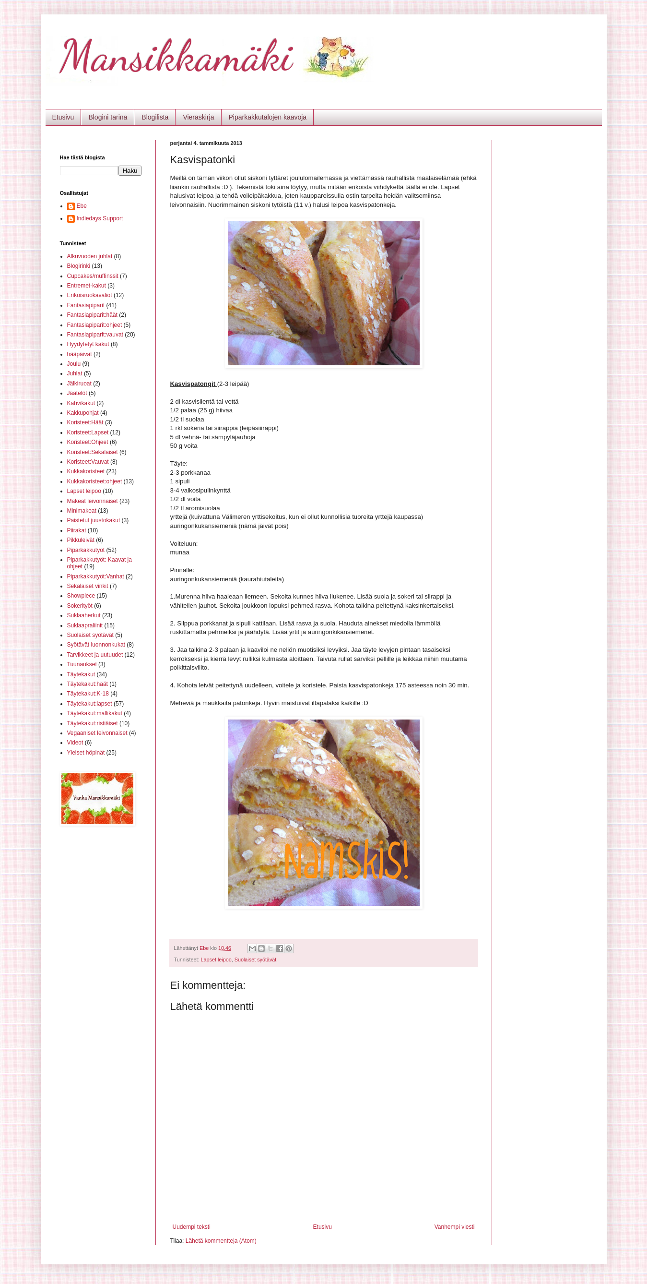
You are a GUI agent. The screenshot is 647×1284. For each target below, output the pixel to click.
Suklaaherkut (84, 615)
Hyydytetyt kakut (88, 344)
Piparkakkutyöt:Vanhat (95, 576)
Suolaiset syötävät (256, 959)
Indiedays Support (100, 218)
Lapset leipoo (216, 959)
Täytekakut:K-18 (88, 693)
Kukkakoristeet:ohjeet (94, 481)
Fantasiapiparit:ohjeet (94, 325)
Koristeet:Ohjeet (87, 442)
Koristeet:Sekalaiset (92, 452)
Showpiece (81, 595)
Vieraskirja (198, 117)
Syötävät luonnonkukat (96, 644)
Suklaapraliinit (85, 625)
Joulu (74, 363)
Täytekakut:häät (87, 684)
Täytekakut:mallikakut (94, 713)
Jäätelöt (77, 393)
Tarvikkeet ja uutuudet (95, 654)
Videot (75, 742)
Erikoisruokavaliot (89, 295)
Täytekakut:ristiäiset (92, 723)
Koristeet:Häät (85, 422)
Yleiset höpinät (86, 752)
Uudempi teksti (192, 1227)
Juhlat (74, 373)
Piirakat (76, 530)
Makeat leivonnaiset (92, 501)
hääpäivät (79, 354)
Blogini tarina (107, 117)
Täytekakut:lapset (89, 703)
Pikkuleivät (80, 540)
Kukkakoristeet (86, 471)
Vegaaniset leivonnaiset (97, 733)
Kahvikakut (81, 403)
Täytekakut (81, 674)
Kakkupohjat (83, 412)
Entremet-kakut (86, 285)
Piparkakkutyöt (86, 550)
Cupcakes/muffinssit (92, 276)
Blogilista (154, 117)
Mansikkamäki (176, 56)
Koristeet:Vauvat (88, 461)
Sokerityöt (80, 605)
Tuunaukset (82, 664)
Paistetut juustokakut (93, 520)
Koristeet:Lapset (88, 432)
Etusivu (63, 117)
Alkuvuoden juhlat (90, 256)
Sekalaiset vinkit (87, 586)
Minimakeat (81, 510)
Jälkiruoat (79, 383)
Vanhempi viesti (455, 1227)
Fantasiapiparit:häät (92, 315)
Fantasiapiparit (86, 305)
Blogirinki (79, 266)
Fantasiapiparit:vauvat (95, 334)
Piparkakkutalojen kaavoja (268, 117)
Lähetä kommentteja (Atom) (221, 1240)
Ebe (82, 206)
